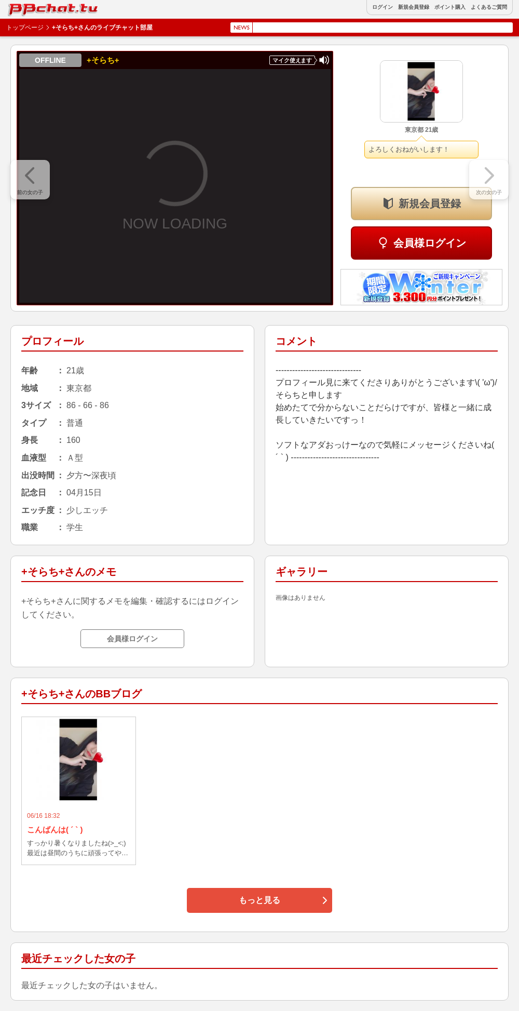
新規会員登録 (413, 7)
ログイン (382, 7)
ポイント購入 (450, 7)
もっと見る (259, 900)
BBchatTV (31, 7)
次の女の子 (489, 192)
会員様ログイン (429, 243)
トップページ (25, 27)
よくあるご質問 (489, 7)
